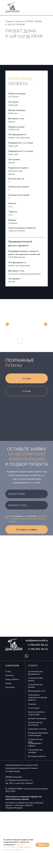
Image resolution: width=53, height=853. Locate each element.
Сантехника (33, 708)
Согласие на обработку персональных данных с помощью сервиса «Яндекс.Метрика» (24, 805)
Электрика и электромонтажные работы (37, 697)
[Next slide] (45, 324)
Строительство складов (35, 751)
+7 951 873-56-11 (38, 644)
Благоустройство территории (36, 713)
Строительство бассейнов (35, 723)
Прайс (8, 683)
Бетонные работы (37, 756)
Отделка (32, 704)
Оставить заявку (26, 529)
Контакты (10, 687)
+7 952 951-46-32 (38, 649)
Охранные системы (37, 729)
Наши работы (12, 679)
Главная (9, 21)
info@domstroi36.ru (37, 640)
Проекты (19, 21)
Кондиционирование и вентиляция (38, 734)
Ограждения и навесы (35, 744)
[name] (26, 494)
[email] (26, 505)
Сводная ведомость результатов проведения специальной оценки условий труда (21, 768)
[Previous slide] (7, 324)
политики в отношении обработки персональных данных (28, 518)
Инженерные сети (36, 691)
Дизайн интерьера (37, 718)
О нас (8, 671)
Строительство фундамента (35, 672)
